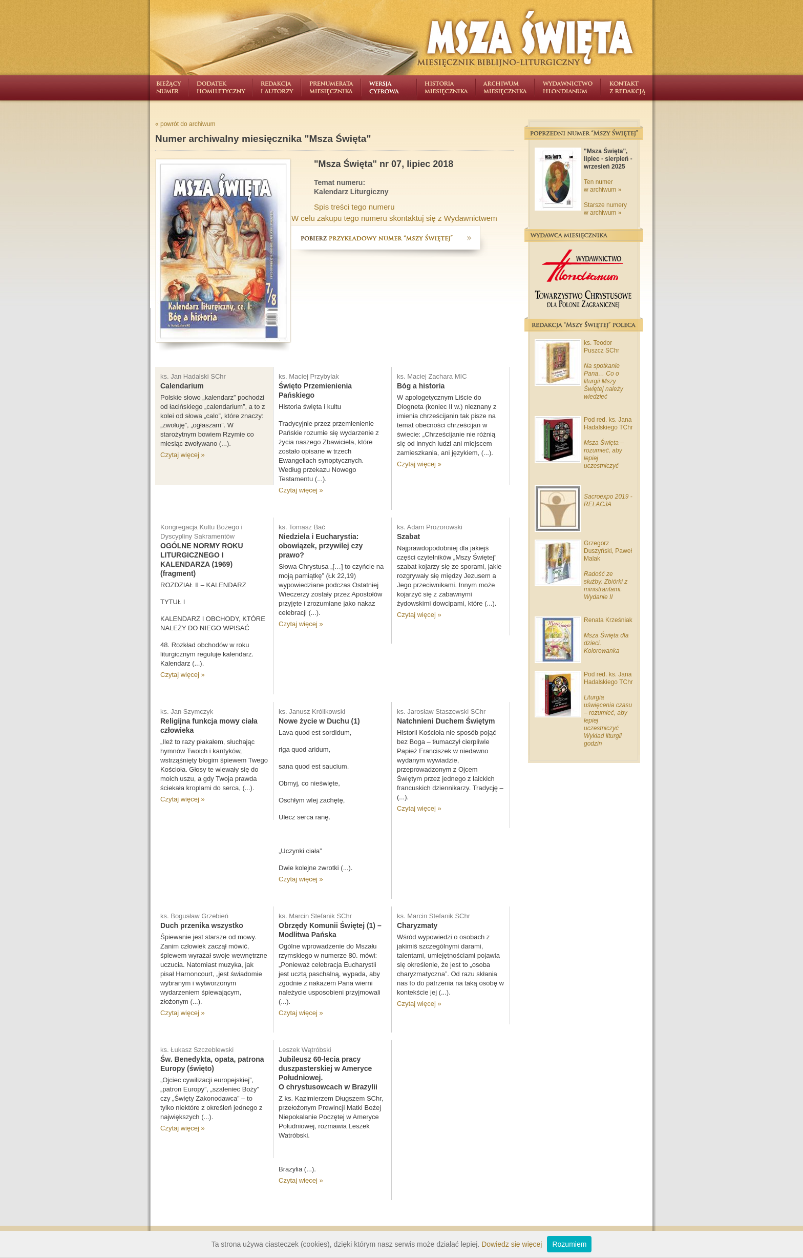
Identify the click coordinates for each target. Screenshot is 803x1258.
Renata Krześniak (608, 620)
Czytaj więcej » (182, 455)
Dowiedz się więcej (511, 1244)
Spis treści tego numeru (354, 206)
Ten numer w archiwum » (602, 185)
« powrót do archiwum (185, 124)
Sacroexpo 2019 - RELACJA (608, 500)
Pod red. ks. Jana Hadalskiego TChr (608, 423)
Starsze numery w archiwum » (605, 208)
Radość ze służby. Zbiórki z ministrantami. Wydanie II (605, 585)
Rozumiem (569, 1244)
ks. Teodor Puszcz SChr (601, 346)
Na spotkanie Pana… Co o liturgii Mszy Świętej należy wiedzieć (603, 381)
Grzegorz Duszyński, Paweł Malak (608, 551)
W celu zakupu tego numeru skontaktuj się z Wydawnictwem (394, 218)
